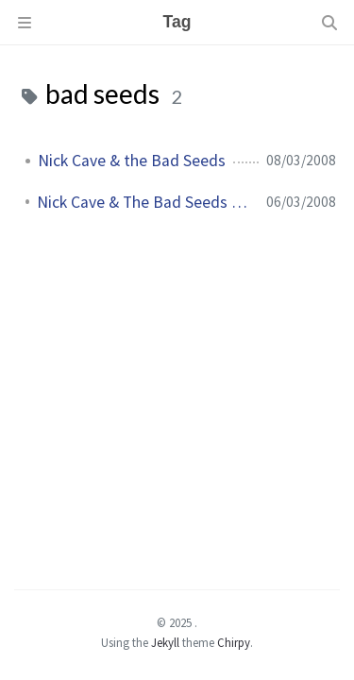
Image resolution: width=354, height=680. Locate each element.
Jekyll (165, 642)
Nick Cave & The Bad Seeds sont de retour (144, 202)
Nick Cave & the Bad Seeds (132, 160)
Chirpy (233, 642)
